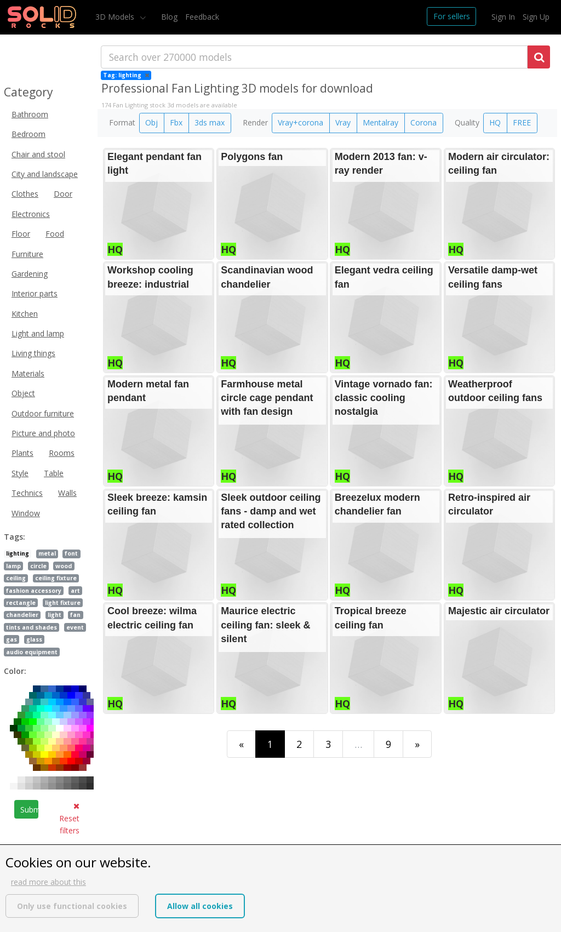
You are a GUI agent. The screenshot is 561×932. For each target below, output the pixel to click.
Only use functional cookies (72, 906)
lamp (13, 566)
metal (47, 553)
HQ (495, 122)
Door (63, 193)
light (54, 615)
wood (63, 566)
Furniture (27, 254)
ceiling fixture (56, 578)
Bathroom (30, 114)
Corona (423, 122)
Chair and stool (38, 154)
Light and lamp (38, 333)
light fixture (63, 603)
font (71, 553)
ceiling (16, 578)
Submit (29, 809)
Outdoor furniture (43, 413)
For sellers (451, 16)
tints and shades (31, 627)
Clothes (25, 193)
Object (23, 393)
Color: (15, 671)
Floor (21, 233)
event (75, 627)
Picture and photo (43, 433)
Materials (28, 373)
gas (11, 639)
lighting (17, 553)
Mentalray (380, 122)
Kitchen (25, 313)
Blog (169, 17)
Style (20, 473)
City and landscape (45, 174)
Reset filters (69, 819)
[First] (241, 743)
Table (54, 473)
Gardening (30, 273)
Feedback (202, 17)
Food (54, 233)
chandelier (22, 615)
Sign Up (536, 17)
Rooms (62, 453)
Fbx (176, 122)
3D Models (115, 17)
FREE (522, 122)
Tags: (14, 536)
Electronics (31, 214)
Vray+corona (300, 122)
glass (34, 639)
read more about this (48, 882)
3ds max (209, 122)
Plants (22, 453)
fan (75, 615)
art (75, 590)
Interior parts (35, 293)
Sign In (503, 17)
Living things (33, 353)
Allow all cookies (200, 906)
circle (38, 566)
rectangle (21, 603)
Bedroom (28, 134)
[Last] (417, 743)
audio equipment (32, 652)
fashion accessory (33, 590)
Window (26, 513)
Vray (343, 122)
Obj (151, 122)
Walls (67, 493)
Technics (27, 493)
